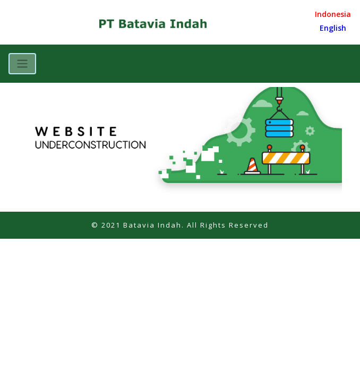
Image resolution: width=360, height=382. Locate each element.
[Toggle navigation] (22, 63)
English (333, 28)
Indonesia (333, 14)
